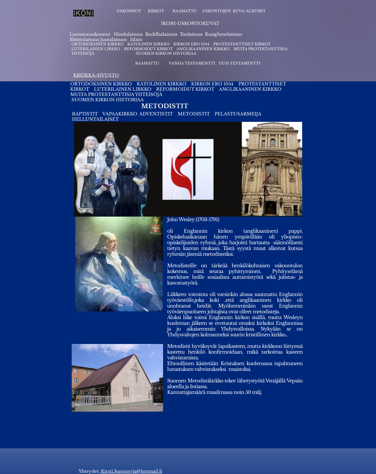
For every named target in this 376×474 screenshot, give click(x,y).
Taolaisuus (191, 34)
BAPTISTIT (85, 114)
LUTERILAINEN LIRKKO (96, 49)
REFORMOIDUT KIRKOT (148, 49)
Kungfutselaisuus (223, 34)
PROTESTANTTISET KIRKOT (242, 44)
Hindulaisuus (128, 34)
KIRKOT (156, 11)
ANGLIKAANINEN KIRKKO (203, 49)
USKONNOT (129, 11)
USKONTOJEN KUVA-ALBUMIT (234, 11)
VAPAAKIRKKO (120, 114)
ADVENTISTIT (156, 114)
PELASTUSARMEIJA (239, 114)
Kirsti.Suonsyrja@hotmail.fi (131, 471)
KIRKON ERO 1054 (191, 44)
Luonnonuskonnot (91, 34)
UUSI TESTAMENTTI (239, 63)
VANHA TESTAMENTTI (192, 63)
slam (137, 39)
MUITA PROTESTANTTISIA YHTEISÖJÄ (118, 94)
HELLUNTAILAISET (95, 119)
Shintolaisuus (85, 39)
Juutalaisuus (113, 39)
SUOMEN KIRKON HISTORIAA (166, 53)
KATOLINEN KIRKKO (148, 44)
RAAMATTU (185, 11)
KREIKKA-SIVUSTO (96, 75)
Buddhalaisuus (161, 34)
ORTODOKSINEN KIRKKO (97, 44)
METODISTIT (194, 114)
